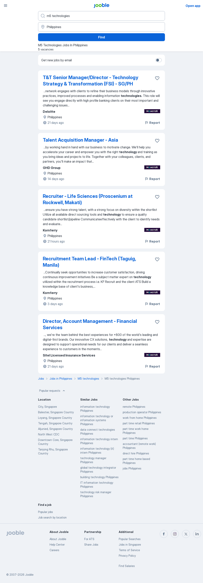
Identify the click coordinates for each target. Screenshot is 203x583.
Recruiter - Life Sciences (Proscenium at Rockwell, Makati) (88, 199)
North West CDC (48, 434)
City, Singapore (47, 406)
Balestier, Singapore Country (56, 412)
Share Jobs (91, 544)
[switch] (158, 60)
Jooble (29, 574)
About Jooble (58, 539)
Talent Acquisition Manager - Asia (80, 140)
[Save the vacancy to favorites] (157, 78)
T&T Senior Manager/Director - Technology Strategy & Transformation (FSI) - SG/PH (90, 81)
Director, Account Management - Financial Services (90, 324)
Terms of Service (129, 550)
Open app (193, 6)
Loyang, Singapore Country (55, 417)
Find (101, 37)
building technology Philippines (99, 477)
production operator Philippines (142, 412)
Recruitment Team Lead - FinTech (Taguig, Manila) (89, 262)
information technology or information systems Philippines (96, 420)
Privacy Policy (127, 555)
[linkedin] (197, 534)
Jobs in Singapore (130, 544)
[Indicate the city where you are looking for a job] (101, 27)
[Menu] (6, 5)
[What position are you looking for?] (101, 16)
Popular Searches (130, 539)
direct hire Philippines (136, 453)
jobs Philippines (132, 468)
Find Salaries (127, 566)
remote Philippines (134, 406)
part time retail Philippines (139, 423)
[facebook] (164, 534)
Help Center (57, 544)
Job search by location (52, 517)
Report (152, 123)
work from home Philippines (140, 417)
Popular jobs (45, 512)
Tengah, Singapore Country (55, 423)
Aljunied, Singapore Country (55, 428)
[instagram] (175, 534)
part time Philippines (135, 438)
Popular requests (52, 391)
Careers (54, 550)
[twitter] (186, 534)
